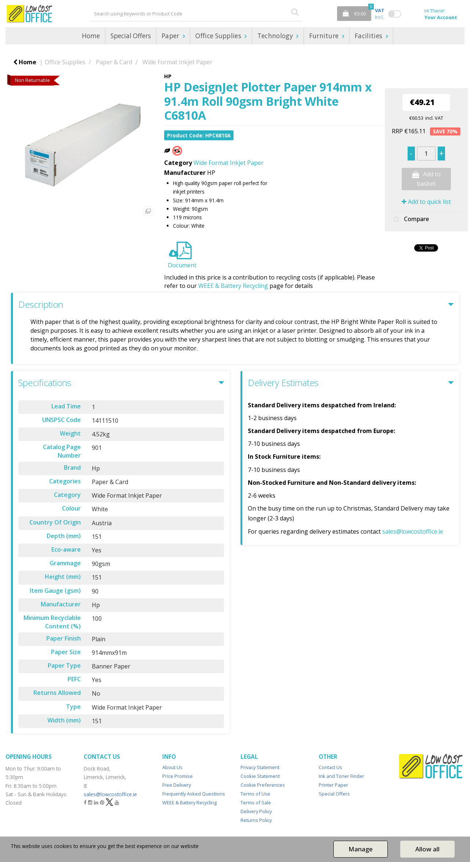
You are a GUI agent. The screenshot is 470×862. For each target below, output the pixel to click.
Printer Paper (333, 785)
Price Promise (177, 776)
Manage (360, 849)
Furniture (324, 36)
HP (167, 76)
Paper (171, 36)
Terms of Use (255, 793)
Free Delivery (176, 785)
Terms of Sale (256, 802)
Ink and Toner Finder (341, 776)
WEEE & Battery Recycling (233, 286)
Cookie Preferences (263, 785)
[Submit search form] (295, 12)
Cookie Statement (260, 776)
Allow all (427, 849)
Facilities (369, 36)
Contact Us (330, 767)
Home (91, 36)
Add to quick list (426, 202)
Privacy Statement (260, 767)
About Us (172, 767)
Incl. (379, 13)
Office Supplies (219, 36)
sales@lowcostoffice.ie (412, 531)
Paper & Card (114, 62)
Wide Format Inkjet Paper (177, 62)
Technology (276, 36)
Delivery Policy (256, 811)
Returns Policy (256, 820)
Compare (410, 220)
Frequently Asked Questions (193, 793)
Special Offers (131, 36)
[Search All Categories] (195, 13)
